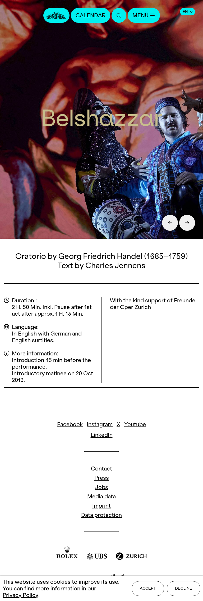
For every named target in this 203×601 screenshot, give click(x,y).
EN (188, 12)
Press (101, 478)
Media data (101, 496)
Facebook (70, 424)
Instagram (100, 424)
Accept (148, 588)
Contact (101, 468)
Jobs (101, 487)
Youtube (135, 424)
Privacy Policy (20, 595)
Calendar (90, 15)
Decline (183, 588)
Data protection (101, 515)
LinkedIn (102, 435)
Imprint (101, 506)
